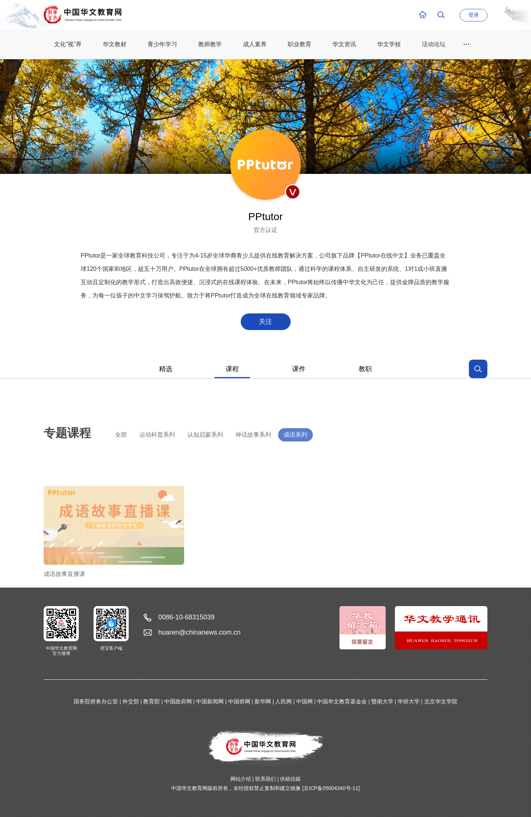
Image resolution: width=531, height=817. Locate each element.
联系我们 (265, 779)
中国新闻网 (210, 701)
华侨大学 (409, 701)
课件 (298, 369)
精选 (165, 369)
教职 (365, 369)
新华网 (262, 701)
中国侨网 (239, 701)
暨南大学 (382, 701)
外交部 (130, 701)
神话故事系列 (253, 445)
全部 (121, 445)
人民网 (283, 701)
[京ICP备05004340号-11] (331, 788)
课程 (232, 369)
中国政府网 (178, 701)
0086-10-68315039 (186, 617)
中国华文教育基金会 (342, 701)
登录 (474, 15)
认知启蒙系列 (205, 445)
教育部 (151, 701)
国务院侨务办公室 (96, 701)
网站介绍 (240, 779)
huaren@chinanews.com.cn (199, 632)
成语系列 (295, 445)
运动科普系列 (157, 445)
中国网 (304, 701)
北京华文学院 (440, 701)
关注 (265, 321)
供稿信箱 (290, 779)
